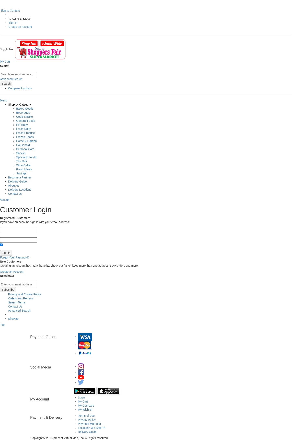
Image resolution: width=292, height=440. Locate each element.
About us (13, 185)
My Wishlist (85, 409)
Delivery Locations (19, 189)
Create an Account (20, 26)
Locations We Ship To (91, 427)
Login (81, 397)
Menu (3, 100)
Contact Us (15, 306)
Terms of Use (86, 415)
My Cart (83, 401)
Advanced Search (11, 79)
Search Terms (17, 302)
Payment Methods (89, 423)
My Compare (86, 405)
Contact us (15, 193)
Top (2, 324)
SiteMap (13, 318)
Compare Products (20, 88)
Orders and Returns (20, 298)
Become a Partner (19, 177)
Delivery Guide (17, 181)
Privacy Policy (87, 419)
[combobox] (18, 74)
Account (5, 199)
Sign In (13, 22)
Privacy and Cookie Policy (24, 294)
